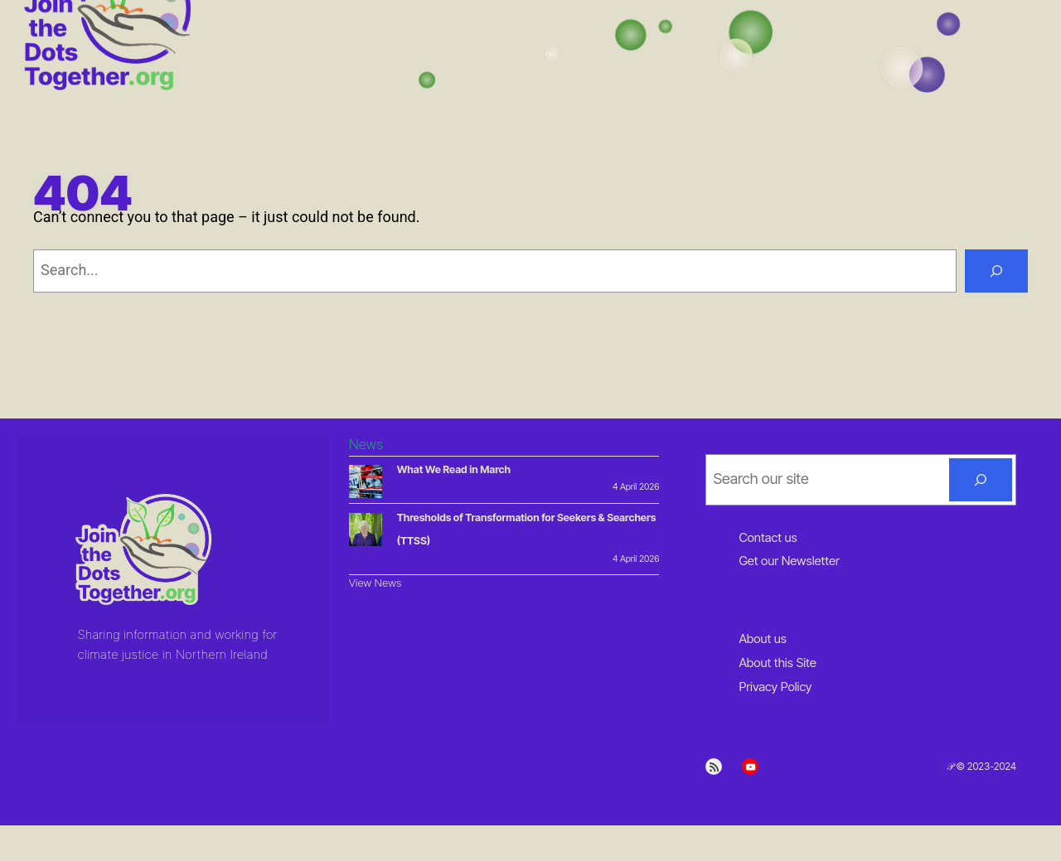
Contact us (768, 537)
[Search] (996, 271)
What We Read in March (454, 469)
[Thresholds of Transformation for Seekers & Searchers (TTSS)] (365, 532)
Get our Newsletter (789, 560)
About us (763, 638)
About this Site (777, 662)
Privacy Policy (775, 686)
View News (375, 582)
